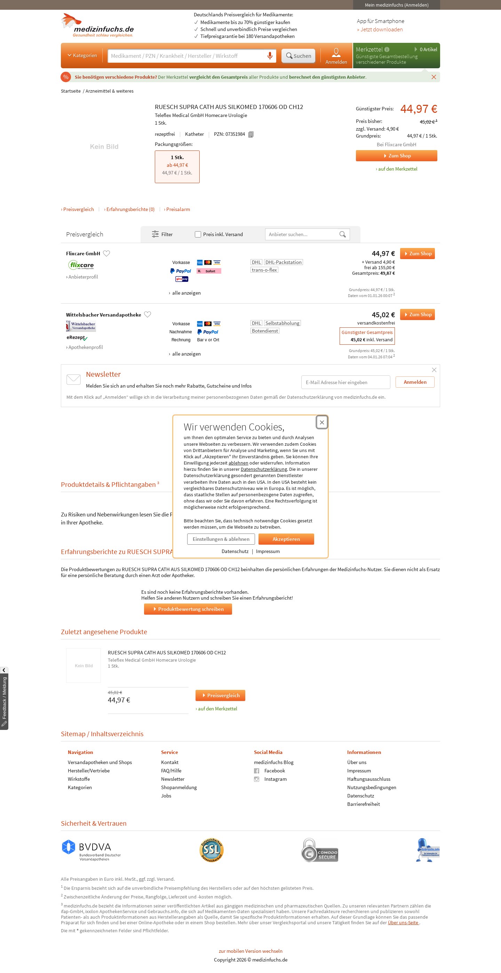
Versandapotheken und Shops (100, 762)
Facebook (269, 770)
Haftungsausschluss (368, 779)
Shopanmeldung (179, 787)
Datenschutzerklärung (264, 469)
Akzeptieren (286, 539)
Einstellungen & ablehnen (221, 539)
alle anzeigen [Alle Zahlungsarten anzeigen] (186, 292)
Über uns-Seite (403, 922)
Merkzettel (369, 49)
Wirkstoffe (79, 779)
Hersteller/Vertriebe (89, 770)
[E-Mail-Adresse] (345, 382)
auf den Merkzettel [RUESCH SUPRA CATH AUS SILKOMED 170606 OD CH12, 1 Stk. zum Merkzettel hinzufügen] (398, 168)
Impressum (268, 551)
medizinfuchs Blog (274, 762)
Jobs (166, 795)
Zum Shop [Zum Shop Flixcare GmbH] (383, 155)
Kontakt (169, 762)
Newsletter (172, 779)
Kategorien (81, 55)
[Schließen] (434, 76)
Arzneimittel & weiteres (110, 91)
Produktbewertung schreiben (188, 609)
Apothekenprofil (86, 347)
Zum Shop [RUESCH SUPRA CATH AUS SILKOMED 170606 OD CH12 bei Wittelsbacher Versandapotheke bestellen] (416, 314)
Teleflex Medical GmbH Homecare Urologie (201, 115)
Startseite (71, 91)
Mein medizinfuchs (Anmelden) (397, 5)
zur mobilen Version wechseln (251, 951)
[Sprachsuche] (270, 56)
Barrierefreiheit (363, 804)
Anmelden (336, 56)
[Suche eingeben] (186, 56)
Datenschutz (235, 551)
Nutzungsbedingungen (371, 787)
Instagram (270, 779)
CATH (206, 106)
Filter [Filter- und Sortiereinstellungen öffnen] (162, 234)
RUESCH (166, 106)
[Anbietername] (302, 234)
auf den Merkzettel (217, 708)
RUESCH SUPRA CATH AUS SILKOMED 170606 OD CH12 (167, 652)
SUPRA (188, 106)
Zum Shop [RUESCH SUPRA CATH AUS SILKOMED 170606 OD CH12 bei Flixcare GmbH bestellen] (416, 253)
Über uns (356, 762)
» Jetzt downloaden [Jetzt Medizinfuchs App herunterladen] (380, 29)
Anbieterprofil (83, 276)
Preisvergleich (78, 209)
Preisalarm (178, 209)
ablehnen (238, 463)
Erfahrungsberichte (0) (130, 209)
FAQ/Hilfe (171, 770)
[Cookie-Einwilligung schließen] (322, 422)
